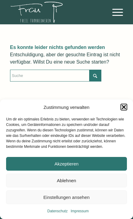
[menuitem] (114, 12)
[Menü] (114, 12)
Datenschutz (57, 211)
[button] (124, 107)
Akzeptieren (66, 163)
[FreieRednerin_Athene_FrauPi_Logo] (55, 12)
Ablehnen (66, 180)
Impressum (80, 211)
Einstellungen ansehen (67, 197)
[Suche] (55, 76)
